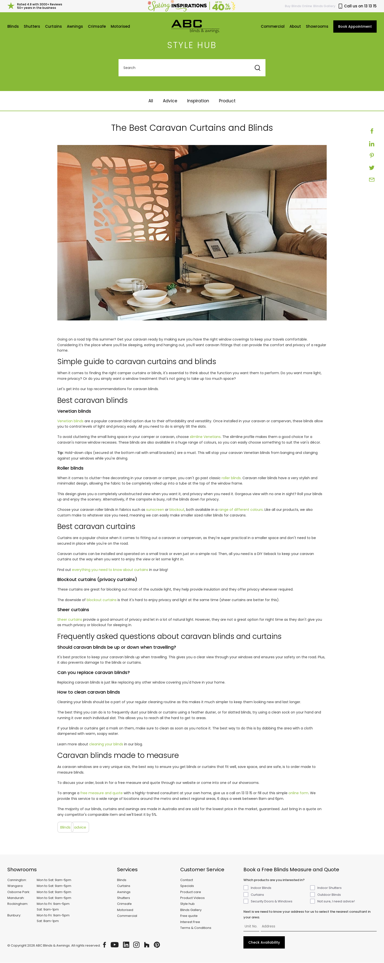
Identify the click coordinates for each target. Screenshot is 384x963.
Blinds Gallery (324, 6)
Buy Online (298, 6)
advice (80, 827)
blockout (176, 510)
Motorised (120, 26)
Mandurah (15, 898)
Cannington (16, 880)
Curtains (53, 26)
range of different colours (240, 510)
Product (227, 101)
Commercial (273, 26)
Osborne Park (18, 892)
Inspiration (198, 101)
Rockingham (17, 904)
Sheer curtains (69, 620)
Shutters (32, 26)
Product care (190, 892)
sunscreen (155, 510)
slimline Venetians (205, 437)
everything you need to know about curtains (110, 569)
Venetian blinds (70, 421)
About (295, 26)
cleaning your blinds (106, 744)
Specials (187, 886)
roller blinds (231, 478)
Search (129, 68)
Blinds (13, 26)
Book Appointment (355, 26)
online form (298, 793)
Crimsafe (97, 26)
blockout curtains (102, 600)
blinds (65, 827)
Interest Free (190, 922)
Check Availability (264, 942)
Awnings (75, 26)
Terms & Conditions (195, 928)
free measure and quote (101, 793)
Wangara (15, 886)
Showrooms (317, 26)
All (150, 101)
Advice (170, 101)
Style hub (187, 904)
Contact (186, 880)
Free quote (189, 916)
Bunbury (13, 915)
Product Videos (192, 898)
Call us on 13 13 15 (357, 6)
